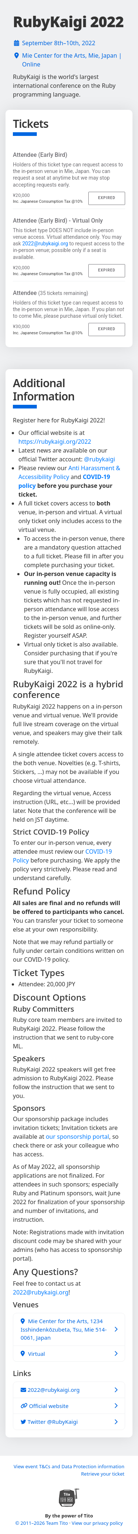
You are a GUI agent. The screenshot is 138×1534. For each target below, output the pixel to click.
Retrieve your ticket (102, 1473)
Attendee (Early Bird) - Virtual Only (58, 220)
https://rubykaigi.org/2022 (54, 441)
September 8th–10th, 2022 (58, 43)
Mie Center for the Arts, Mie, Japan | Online (72, 59)
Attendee (50, 292)
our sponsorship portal (77, 1137)
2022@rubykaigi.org (45, 243)
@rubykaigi (99, 459)
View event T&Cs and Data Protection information (69, 1466)
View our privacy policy (97, 1523)
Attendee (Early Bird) (40, 154)
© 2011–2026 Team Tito (42, 1523)
